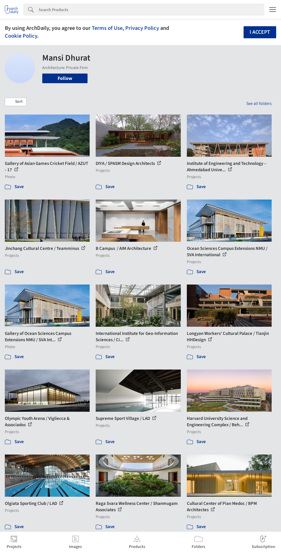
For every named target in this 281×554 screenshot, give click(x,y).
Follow (65, 78)
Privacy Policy (142, 28)
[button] (16, 102)
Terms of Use (107, 28)
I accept (260, 32)
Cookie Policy (21, 36)
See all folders (259, 104)
